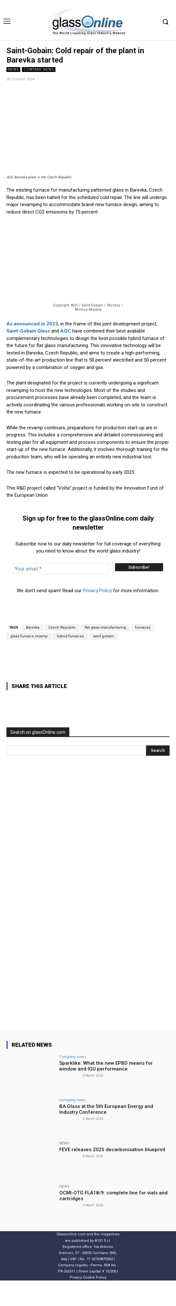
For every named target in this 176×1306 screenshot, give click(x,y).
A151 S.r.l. (103, 1266)
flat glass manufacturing (105, 653)
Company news (38, 69)
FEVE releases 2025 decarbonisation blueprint (112, 1175)
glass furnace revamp (29, 662)
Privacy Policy (97, 616)
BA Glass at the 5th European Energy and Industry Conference (106, 1135)
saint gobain (103, 662)
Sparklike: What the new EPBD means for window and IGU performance (106, 1091)
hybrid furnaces (70, 662)
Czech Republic (62, 653)
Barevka (32, 653)
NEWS (13, 69)
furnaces (143, 653)
